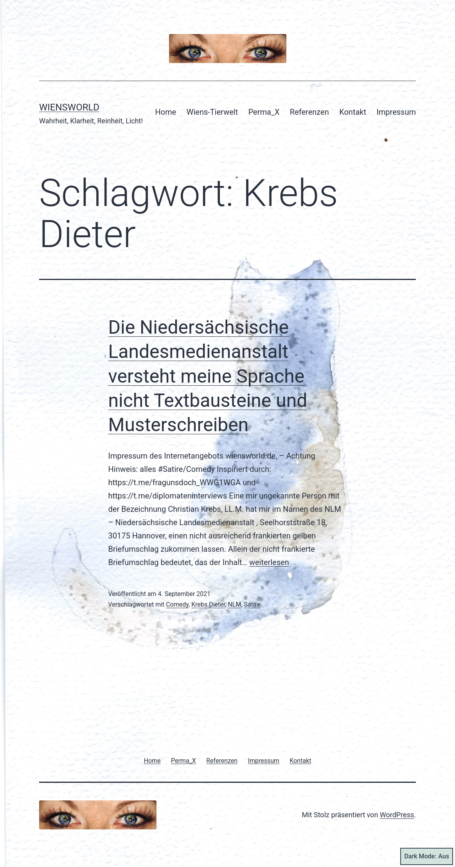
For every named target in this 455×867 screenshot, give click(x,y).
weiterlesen (269, 562)
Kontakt (352, 112)
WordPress (397, 815)
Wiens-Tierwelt (212, 112)
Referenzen (309, 112)
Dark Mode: (426, 856)
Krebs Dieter (208, 604)
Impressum (396, 112)
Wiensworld (69, 107)
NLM (234, 604)
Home (165, 112)
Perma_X (264, 112)
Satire (252, 604)
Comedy (177, 604)
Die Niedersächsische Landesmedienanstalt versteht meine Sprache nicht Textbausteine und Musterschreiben (208, 376)
